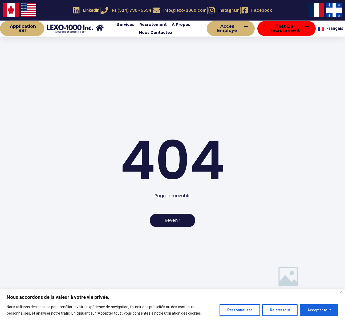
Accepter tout (319, 310)
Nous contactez (155, 32)
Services (125, 24)
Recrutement (153, 24)
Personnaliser (239, 310)
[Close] (341, 292)
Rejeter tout (280, 310)
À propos (181, 24)
